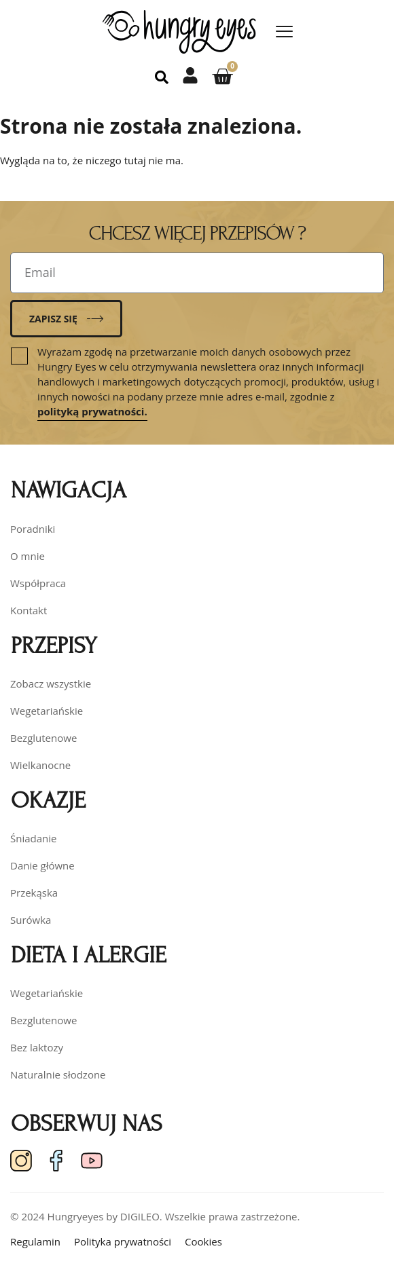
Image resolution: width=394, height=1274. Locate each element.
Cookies (203, 1241)
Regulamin (35, 1241)
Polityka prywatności (122, 1241)
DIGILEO (140, 1216)
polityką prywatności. (92, 411)
